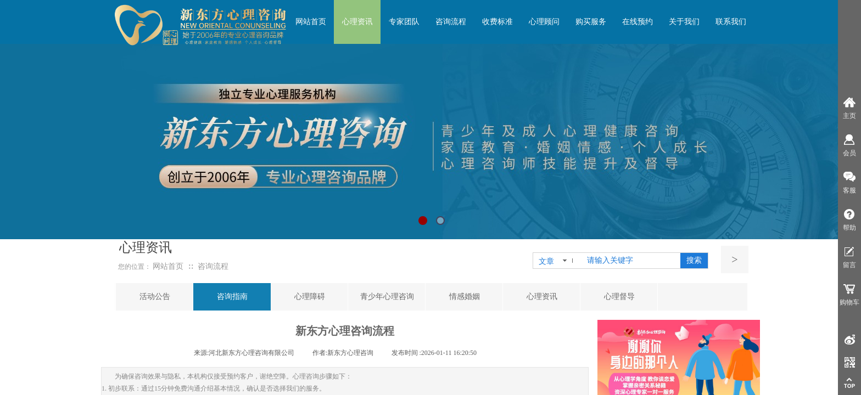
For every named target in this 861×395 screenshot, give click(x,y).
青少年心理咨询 (387, 296)
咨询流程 (213, 266)
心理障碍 (309, 296)
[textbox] (631, 260)
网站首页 (168, 266)
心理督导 (619, 296)
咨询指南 (232, 296)
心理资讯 (542, 296)
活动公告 (154, 296)
